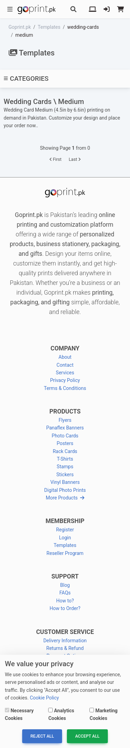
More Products (65, 498)
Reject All (42, 736)
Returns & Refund (65, 648)
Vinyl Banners (65, 482)
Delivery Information (65, 640)
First (55, 159)
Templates (65, 545)
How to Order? (65, 608)
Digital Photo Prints (65, 490)
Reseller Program (65, 553)
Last (74, 159)
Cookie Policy (44, 698)
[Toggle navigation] (10, 9)
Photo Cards (65, 435)
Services (65, 372)
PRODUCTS (64, 411)
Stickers (65, 474)
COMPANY (65, 348)
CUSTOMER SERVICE (65, 631)
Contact (65, 365)
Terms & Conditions (65, 388)
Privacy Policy (65, 380)
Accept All (87, 736)
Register (65, 529)
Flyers (65, 420)
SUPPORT (64, 576)
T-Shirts (65, 459)
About (65, 357)
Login (65, 537)
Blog (65, 585)
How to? (65, 600)
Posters (65, 443)
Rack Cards (65, 451)
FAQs (65, 592)
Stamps (65, 466)
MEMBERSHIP (64, 520)
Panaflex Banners (65, 427)
